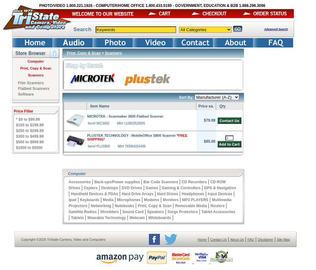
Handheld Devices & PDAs (94, 194)
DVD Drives (132, 188)
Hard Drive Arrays (138, 194)
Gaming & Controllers (181, 188)
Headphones (193, 194)
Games (152, 188)
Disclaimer (265, 239)
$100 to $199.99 (30, 125)
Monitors (171, 200)
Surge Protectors (182, 212)
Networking (101, 206)
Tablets (77, 218)
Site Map (283, 239)
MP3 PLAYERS (195, 200)
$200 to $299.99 (30, 131)
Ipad (72, 200)
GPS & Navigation (220, 188)
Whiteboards (159, 218)
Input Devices (220, 194)
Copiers (91, 188)
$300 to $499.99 (30, 136)
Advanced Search (276, 29)
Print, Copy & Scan (35, 68)
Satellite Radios (83, 212)
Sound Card (133, 212)
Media (108, 200)
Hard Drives (167, 194)
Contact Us (218, 239)
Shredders (109, 212)
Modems (151, 200)
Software (26, 94)
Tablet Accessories (218, 212)
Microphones (128, 200)
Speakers (155, 212)
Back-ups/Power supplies (117, 182)
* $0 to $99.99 (28, 119)
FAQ (250, 239)
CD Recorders (194, 182)
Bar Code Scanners (161, 182)
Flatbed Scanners (34, 88)
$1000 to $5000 (29, 148)
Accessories (80, 182)
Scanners (36, 75)
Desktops (109, 188)
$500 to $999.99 (30, 142)
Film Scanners (31, 83)
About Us (237, 239)
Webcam (137, 218)
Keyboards (89, 200)
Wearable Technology (106, 218)
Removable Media (191, 206)
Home (202, 239)
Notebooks (124, 206)
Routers (217, 206)
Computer (36, 61)
